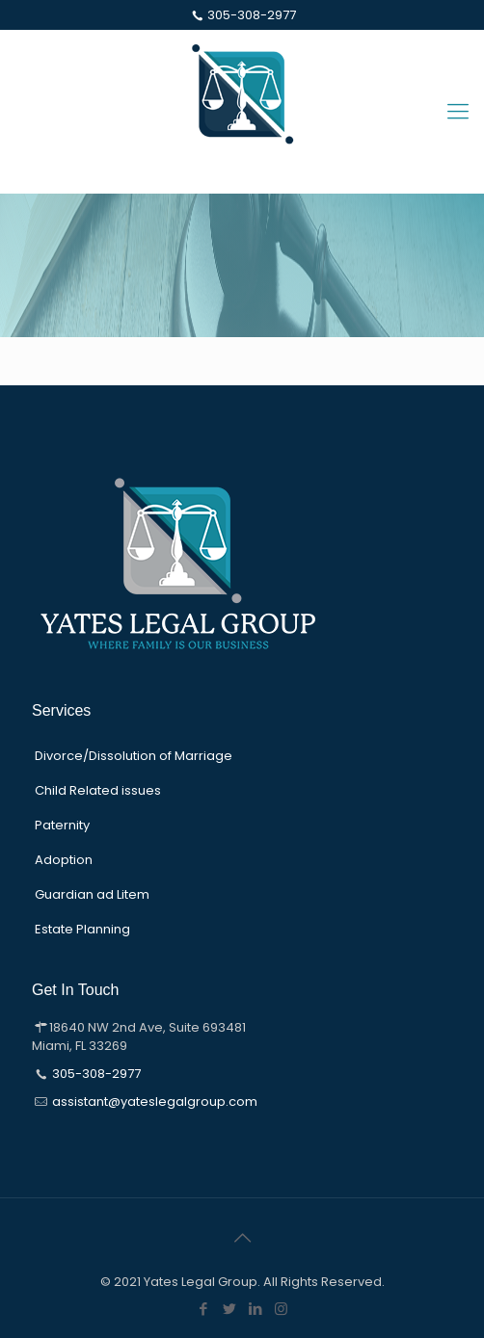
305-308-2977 (251, 15)
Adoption (64, 860)
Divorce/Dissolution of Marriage (133, 756)
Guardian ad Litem (92, 894)
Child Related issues (98, 790)
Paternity (62, 825)
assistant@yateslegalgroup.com (154, 1101)
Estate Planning (82, 929)
